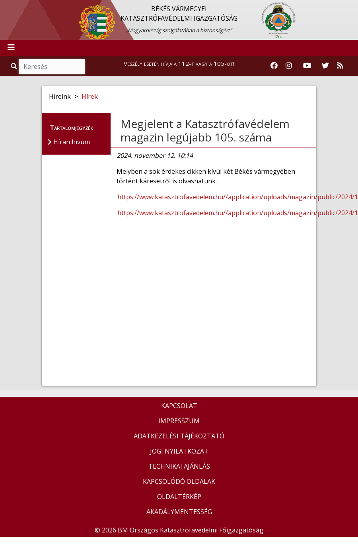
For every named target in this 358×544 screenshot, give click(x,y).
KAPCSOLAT (179, 405)
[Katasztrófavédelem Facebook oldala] (274, 66)
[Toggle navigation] (11, 48)
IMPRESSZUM (179, 420)
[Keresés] (52, 66)
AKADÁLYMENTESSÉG (179, 511)
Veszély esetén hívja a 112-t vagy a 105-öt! (179, 63)
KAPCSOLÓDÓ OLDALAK (179, 481)
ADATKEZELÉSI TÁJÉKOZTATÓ (179, 436)
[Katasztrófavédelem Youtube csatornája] (307, 66)
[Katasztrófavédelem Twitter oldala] (325, 66)
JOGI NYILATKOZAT (179, 451)
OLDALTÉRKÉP (179, 496)
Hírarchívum (69, 141)
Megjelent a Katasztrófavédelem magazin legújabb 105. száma (205, 130)
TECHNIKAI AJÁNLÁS (179, 466)
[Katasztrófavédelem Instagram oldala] (289, 66)
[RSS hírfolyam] (340, 66)
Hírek (90, 96)
